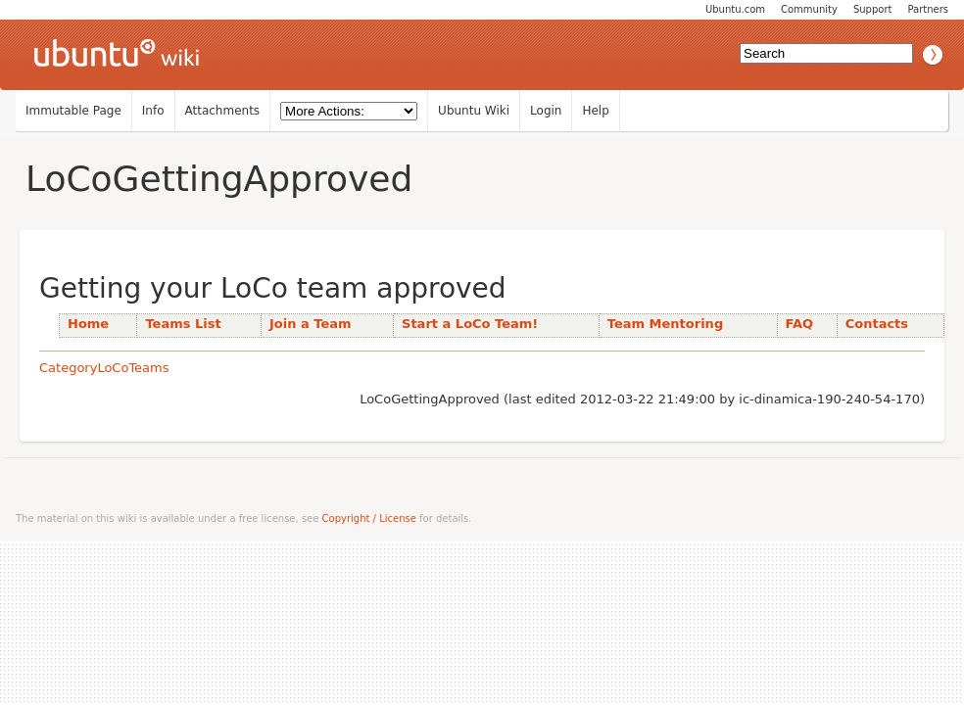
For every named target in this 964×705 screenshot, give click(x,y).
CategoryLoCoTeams (104, 367)
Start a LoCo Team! (470, 323)
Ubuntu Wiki (473, 111)
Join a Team (310, 323)
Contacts (876, 323)
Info (153, 111)
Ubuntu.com (735, 9)
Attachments (223, 111)
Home (88, 323)
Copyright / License (369, 518)
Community (809, 9)
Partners (927, 9)
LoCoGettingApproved (218, 179)
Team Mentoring (665, 323)
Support (872, 9)
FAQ (800, 323)
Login (545, 111)
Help (595, 111)
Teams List (182, 323)
